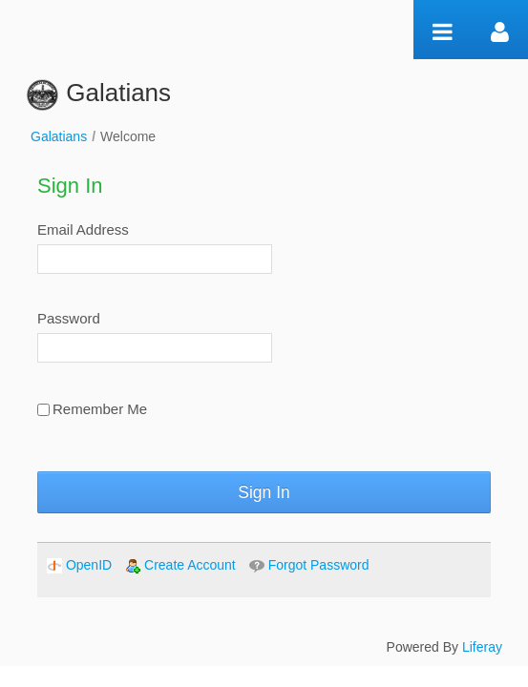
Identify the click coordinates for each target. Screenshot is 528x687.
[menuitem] (79, 564)
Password (68, 318)
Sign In (263, 492)
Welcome (128, 136)
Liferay (482, 647)
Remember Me (92, 409)
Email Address (83, 229)
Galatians (59, 136)
